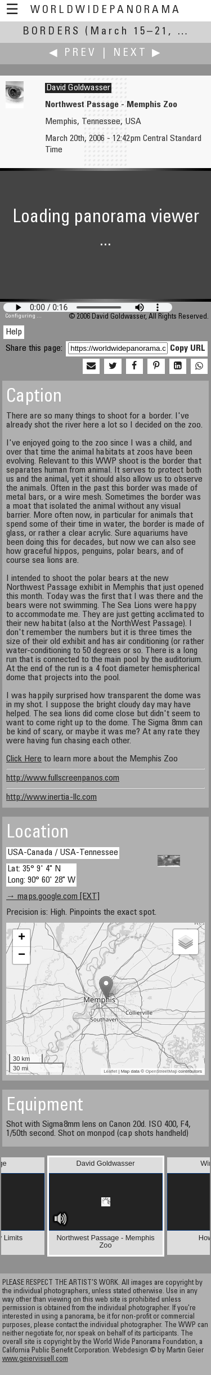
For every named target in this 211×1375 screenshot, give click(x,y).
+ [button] (21, 937)
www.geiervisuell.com (35, 1359)
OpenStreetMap (161, 1071)
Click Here (24, 759)
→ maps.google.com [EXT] (53, 896)
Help (14, 332)
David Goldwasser (78, 87)
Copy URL (187, 348)
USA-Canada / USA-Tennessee (62, 852)
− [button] (21, 955)
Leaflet (110, 1071)
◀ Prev (73, 53)
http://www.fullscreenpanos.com (62, 778)
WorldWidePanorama (105, 10)
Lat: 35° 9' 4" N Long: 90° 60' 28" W (41, 874)
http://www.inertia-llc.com (51, 797)
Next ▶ (138, 53)
